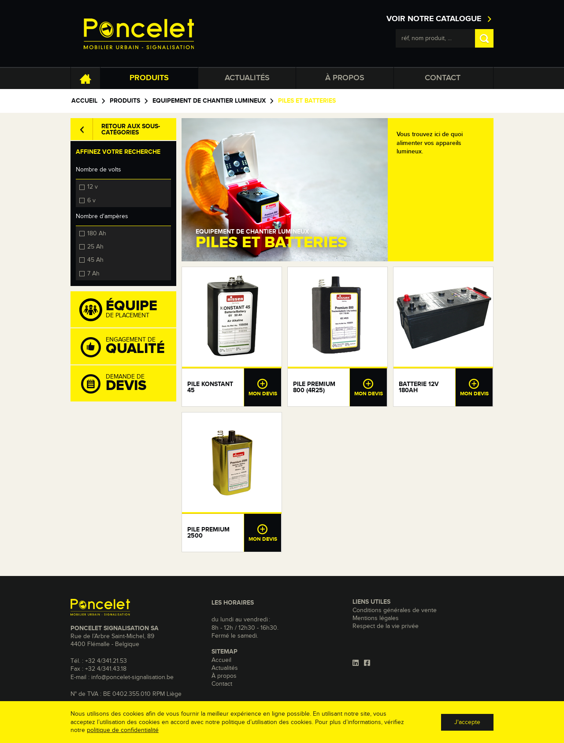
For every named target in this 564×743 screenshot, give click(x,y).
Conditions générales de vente (394, 610)
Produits (149, 78)
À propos (344, 78)
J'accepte (467, 722)
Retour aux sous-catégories (130, 129)
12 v (92, 186)
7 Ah (93, 273)
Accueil (84, 101)
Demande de (127, 383)
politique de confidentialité (123, 730)
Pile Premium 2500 (208, 533)
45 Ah (95, 259)
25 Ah (95, 246)
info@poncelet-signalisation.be (132, 677)
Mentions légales (375, 618)
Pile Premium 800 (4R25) (314, 387)
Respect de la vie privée (385, 626)
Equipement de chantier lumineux (209, 101)
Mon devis (262, 387)
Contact (442, 78)
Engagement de (127, 346)
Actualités (247, 78)
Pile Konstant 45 (210, 387)
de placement (127, 309)
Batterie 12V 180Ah (419, 387)
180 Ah (96, 233)
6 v (91, 200)
